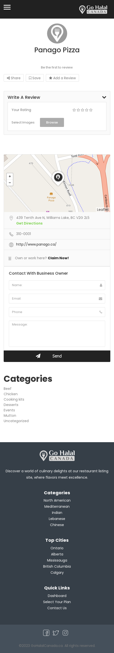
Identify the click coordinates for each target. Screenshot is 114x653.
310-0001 (23, 233)
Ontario (57, 548)
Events (9, 410)
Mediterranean (57, 506)
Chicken (11, 394)
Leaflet (103, 209)
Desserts (11, 404)
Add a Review (62, 78)
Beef (8, 388)
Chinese (57, 524)
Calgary (57, 572)
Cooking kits (14, 399)
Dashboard (57, 595)
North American (57, 500)
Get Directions (29, 223)
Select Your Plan (57, 601)
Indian (57, 512)
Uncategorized (16, 420)
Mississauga (57, 560)
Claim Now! (58, 258)
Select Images (23, 122)
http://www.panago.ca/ (36, 244)
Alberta (57, 554)
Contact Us (57, 608)
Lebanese (57, 518)
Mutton (10, 415)
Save (35, 78)
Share (14, 78)
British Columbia (57, 566)
